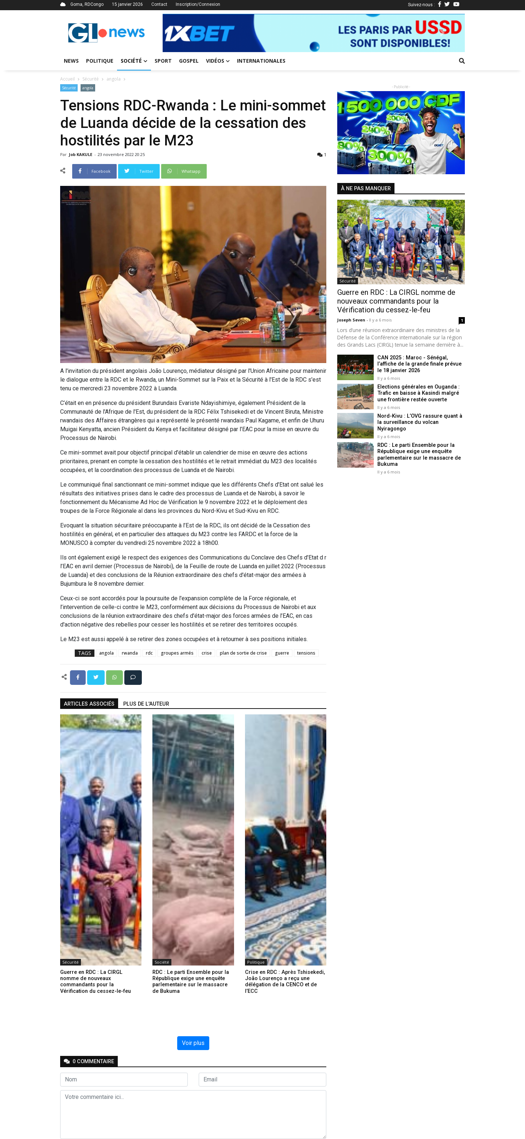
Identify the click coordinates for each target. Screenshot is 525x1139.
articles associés (89, 704)
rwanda (130, 653)
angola (113, 79)
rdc (149, 653)
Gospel (189, 60)
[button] (185, 33)
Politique (99, 60)
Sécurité (90, 79)
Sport (163, 60)
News (71, 60)
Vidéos (218, 60)
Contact (159, 4)
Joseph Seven (351, 320)
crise (207, 653)
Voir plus (193, 1042)
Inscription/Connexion (198, 4)
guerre (282, 653)
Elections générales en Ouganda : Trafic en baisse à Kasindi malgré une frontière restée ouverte (418, 393)
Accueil (67, 79)
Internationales (261, 60)
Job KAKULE (81, 154)
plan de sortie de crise (243, 653)
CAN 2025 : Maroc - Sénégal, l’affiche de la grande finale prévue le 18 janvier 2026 (419, 364)
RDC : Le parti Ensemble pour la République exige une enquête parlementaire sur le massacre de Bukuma (418, 454)
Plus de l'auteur (146, 704)
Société (134, 60)
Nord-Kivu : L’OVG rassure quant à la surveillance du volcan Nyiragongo (419, 422)
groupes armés (177, 653)
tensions (306, 653)
